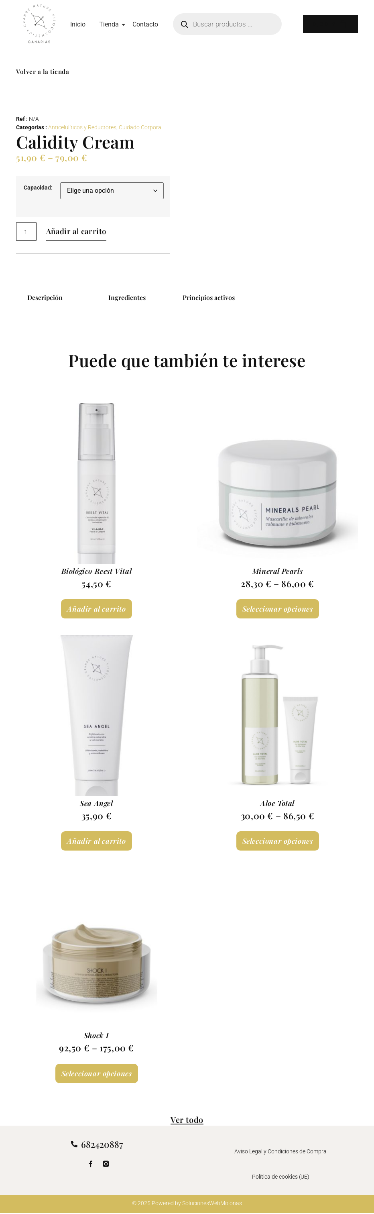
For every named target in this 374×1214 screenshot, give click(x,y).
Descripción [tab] (45, 297)
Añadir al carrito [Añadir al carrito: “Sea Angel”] (96, 841)
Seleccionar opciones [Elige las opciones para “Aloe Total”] (277, 841)
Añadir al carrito (81, 231)
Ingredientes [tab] (127, 297)
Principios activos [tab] (209, 297)
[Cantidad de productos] (26, 231)
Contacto (145, 24)
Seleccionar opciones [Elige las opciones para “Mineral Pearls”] (277, 609)
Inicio (77, 24)
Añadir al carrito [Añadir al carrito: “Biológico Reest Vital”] (96, 609)
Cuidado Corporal (141, 127)
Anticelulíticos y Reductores (82, 127)
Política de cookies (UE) (280, 1176)
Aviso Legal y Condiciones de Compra (280, 1152)
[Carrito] (329, 24)
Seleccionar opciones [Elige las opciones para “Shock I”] (96, 1073)
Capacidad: (38, 188)
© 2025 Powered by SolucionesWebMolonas (187, 1204)
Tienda (110, 24)
